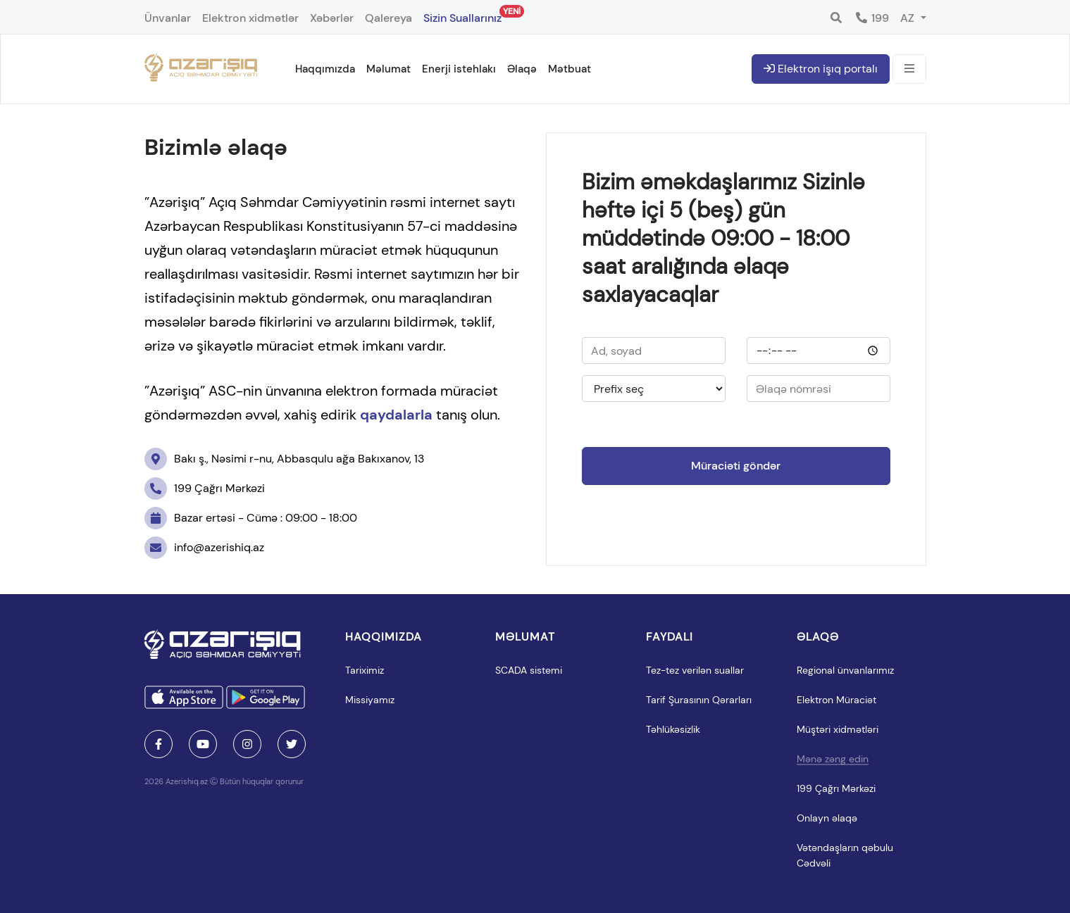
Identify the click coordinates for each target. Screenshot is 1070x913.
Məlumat (388, 69)
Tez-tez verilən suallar (695, 670)
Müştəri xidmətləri (837, 729)
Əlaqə (522, 69)
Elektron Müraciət (836, 699)
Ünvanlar (167, 18)
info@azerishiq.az (204, 547)
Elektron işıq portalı (821, 68)
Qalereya (388, 18)
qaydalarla (396, 414)
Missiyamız (369, 699)
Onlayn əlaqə (827, 818)
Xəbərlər (332, 18)
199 (871, 18)
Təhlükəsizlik (673, 729)
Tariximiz (364, 670)
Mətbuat (569, 69)
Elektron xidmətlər (250, 18)
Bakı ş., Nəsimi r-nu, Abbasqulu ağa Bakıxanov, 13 (284, 459)
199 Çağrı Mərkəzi (204, 488)
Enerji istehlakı (459, 69)
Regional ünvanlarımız (845, 670)
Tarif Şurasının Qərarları (699, 699)
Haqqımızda (325, 69)
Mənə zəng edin (833, 759)
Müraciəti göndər (735, 465)
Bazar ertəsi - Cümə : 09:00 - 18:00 (250, 518)
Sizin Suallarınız (462, 15)
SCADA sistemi (528, 670)
